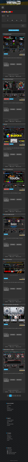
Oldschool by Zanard (8, 79)
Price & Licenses (10, 409)
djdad (24, 143)
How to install (19, 76)
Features (8, 407)
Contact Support (10, 420)
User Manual (9, 421)
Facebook (9, 449)
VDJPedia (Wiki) (10, 424)
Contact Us (9, 436)
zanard (23, 98)
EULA (8, 440)
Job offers (9, 437)
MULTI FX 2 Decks (8, 259)
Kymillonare (23, 324)
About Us (9, 434)
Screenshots (9, 410)
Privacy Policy (10, 438)
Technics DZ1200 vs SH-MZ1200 (11, 304)
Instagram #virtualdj (11, 452)
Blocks (5, 124)
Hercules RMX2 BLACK (9, 214)
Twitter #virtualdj (11, 453)
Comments (12, 76)
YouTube (9, 451)
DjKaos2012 (23, 369)
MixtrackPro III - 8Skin (9, 349)
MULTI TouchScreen (8, 169)
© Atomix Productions (14, 460)
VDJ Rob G (23, 53)
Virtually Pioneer (7, 34)
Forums (8, 425)
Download (9, 405)
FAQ (8, 422)
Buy (8, 406)
